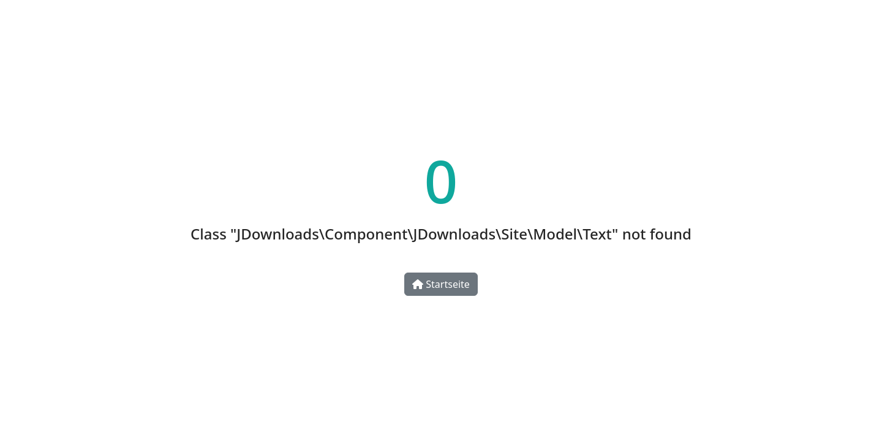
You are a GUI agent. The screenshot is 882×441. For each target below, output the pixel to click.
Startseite (441, 284)
